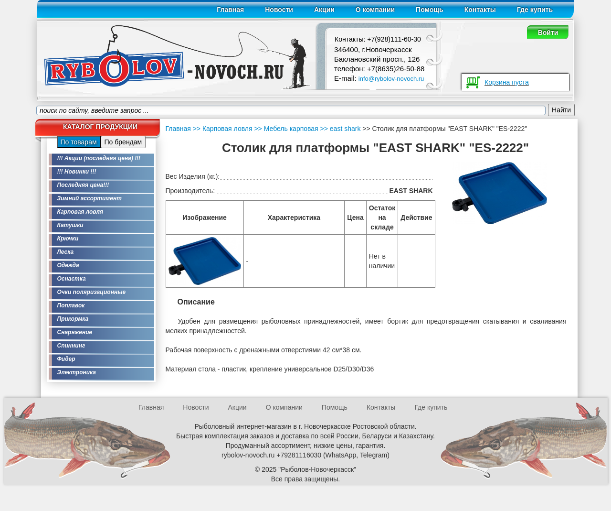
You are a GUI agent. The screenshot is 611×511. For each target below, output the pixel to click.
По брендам (123, 142)
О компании (375, 9)
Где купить (535, 9)
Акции (324, 9)
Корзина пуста (507, 82)
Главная (230, 9)
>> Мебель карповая (285, 128)
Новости (279, 9)
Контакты (480, 9)
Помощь (429, 9)
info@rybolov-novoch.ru (391, 78)
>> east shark (339, 128)
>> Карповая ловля (223, 128)
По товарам (79, 142)
